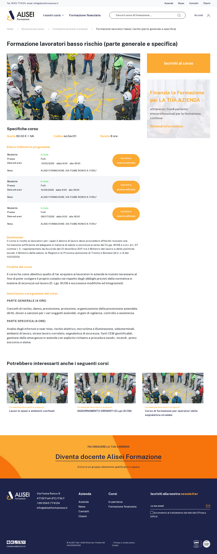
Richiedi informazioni (166, 126)
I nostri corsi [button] (53, 15)
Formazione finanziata (85, 15)
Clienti (206, 3)
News (181, 3)
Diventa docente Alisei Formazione (108, 457)
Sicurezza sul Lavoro (33, 29)
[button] (202, 15)
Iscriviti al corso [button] (178, 63)
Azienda (168, 3)
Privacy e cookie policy (124, 543)
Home (10, 29)
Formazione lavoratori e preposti (70, 29)
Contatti (193, 3)
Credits (115, 545)
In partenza (115, 501)
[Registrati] (208, 506)
